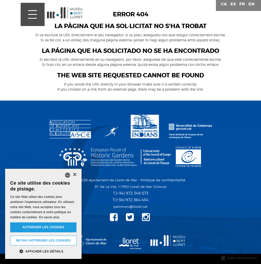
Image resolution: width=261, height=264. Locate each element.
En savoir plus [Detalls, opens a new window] (49, 217)
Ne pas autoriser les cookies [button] (43, 240)
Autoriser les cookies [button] (43, 227)
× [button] (74, 175)
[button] (43, 251)
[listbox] (67, 175)
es (233, 4)
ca (224, 4)
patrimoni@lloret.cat (130, 207)
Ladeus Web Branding (242, 258)
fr (242, 4)
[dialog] (43, 214)
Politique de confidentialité (162, 180)
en (252, 4)
